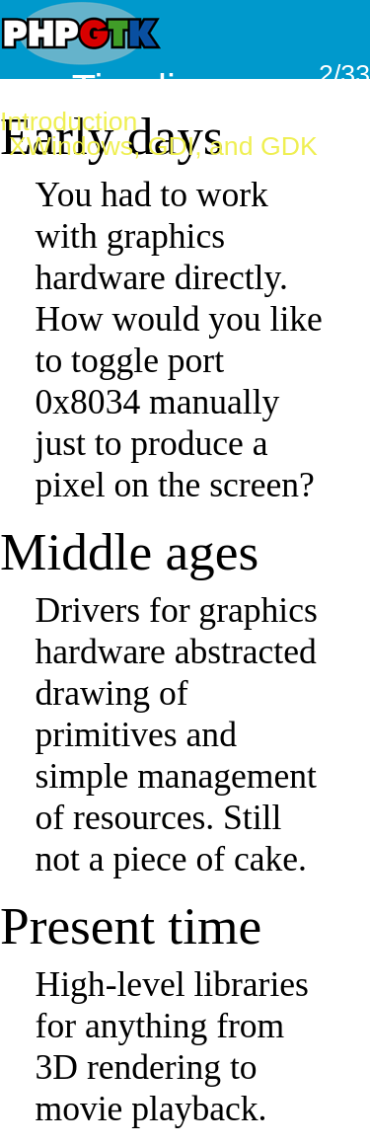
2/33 (344, 74)
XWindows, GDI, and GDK (163, 146)
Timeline (146, 89)
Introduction (68, 121)
